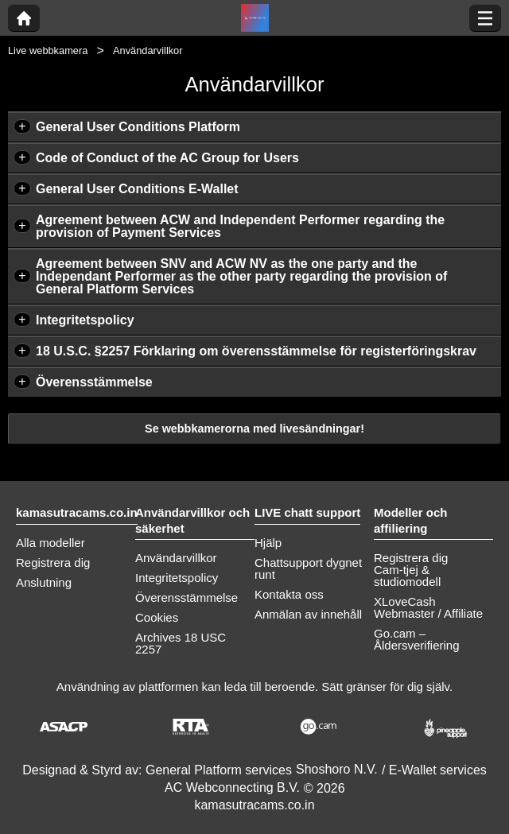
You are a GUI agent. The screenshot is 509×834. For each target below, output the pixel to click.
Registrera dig (53, 562)
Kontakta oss (289, 594)
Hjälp (268, 542)
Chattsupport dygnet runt (308, 568)
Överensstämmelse (94, 382)
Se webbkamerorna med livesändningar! (254, 428)
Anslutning (44, 582)
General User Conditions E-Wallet (137, 189)
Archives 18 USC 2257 (180, 643)
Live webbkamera (47, 50)
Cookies (156, 617)
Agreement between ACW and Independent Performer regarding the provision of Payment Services (240, 226)
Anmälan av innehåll (308, 614)
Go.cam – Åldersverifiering (417, 639)
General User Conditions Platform (138, 127)
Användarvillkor (176, 557)
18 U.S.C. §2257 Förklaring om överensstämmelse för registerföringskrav (256, 351)
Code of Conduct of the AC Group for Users (167, 158)
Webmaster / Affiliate (428, 613)
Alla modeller (50, 542)
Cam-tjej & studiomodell (407, 575)
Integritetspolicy (85, 320)
